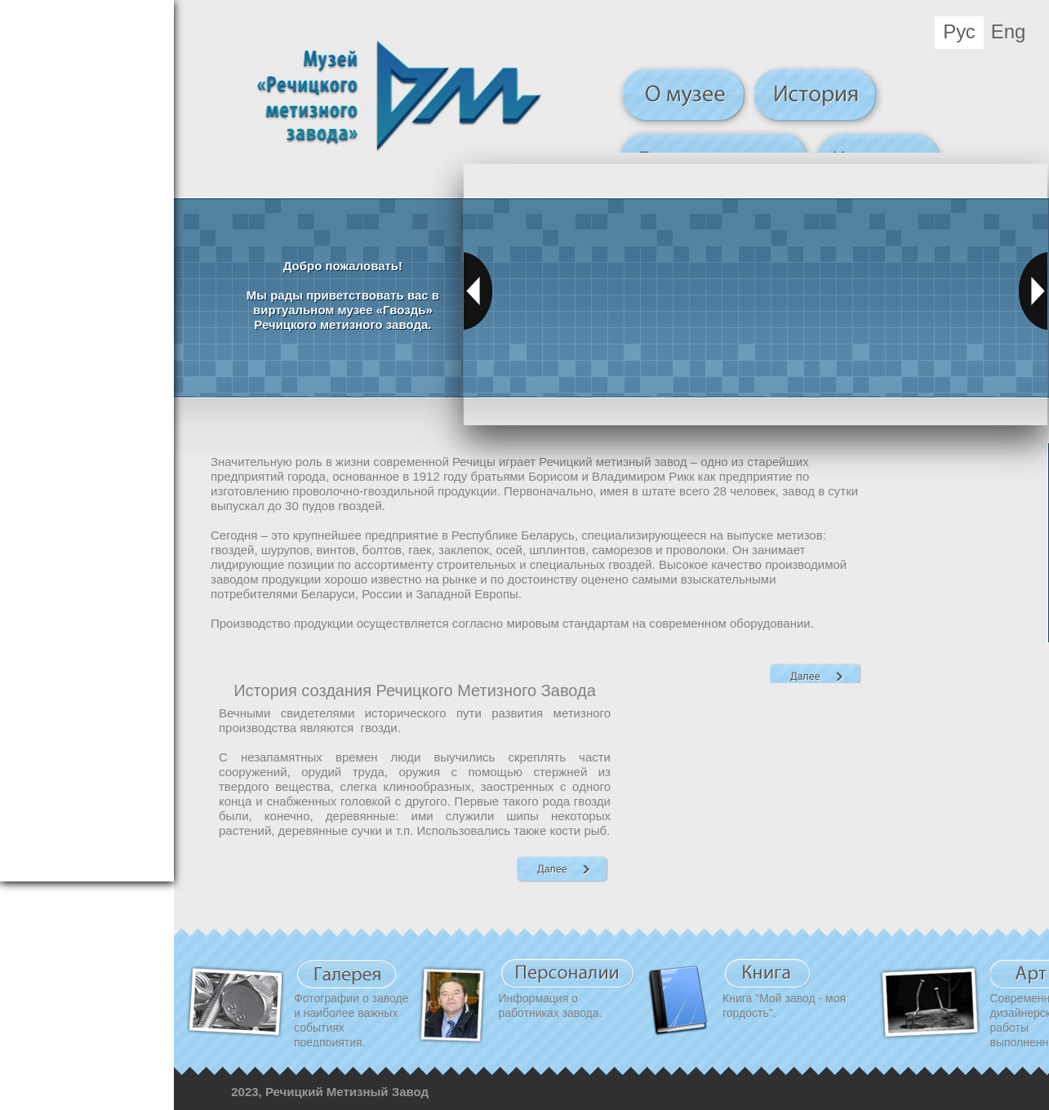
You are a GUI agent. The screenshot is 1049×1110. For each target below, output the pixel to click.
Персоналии (568, 974)
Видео (347, 974)
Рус (959, 31)
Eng (1008, 31)
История (817, 96)
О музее (683, 96)
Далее (815, 676)
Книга (767, 974)
